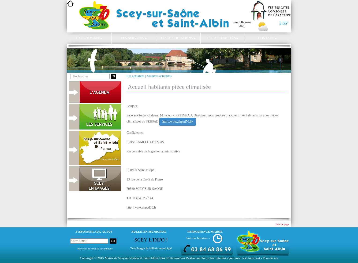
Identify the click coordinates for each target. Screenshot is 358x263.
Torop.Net (208, 258)
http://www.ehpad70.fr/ (177, 121)
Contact (267, 38)
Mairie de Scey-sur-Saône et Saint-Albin (131, 258)
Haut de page (282, 224)
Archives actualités (159, 76)
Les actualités (222, 38)
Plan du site (270, 258)
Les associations (178, 38)
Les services (133, 38)
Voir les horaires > (198, 238)
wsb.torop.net (251, 258)
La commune (89, 38)
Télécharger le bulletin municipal (151, 248)
